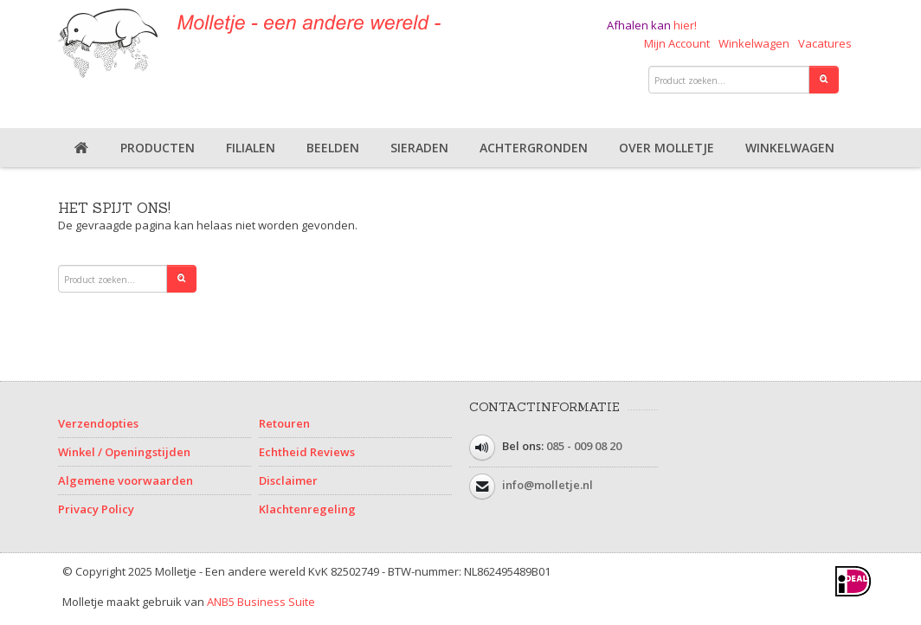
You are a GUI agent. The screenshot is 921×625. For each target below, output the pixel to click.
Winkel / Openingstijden (124, 452)
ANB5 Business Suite (261, 601)
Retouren (284, 423)
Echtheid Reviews (307, 452)
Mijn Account (677, 43)
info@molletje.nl (547, 485)
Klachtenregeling (307, 509)
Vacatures (825, 43)
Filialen (250, 147)
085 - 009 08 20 (584, 446)
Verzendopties (98, 423)
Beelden (332, 147)
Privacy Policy (96, 509)
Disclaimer (288, 480)
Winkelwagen (753, 43)
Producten (157, 147)
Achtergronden (534, 147)
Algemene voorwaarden (125, 480)
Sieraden (419, 147)
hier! (685, 25)
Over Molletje (666, 147)
